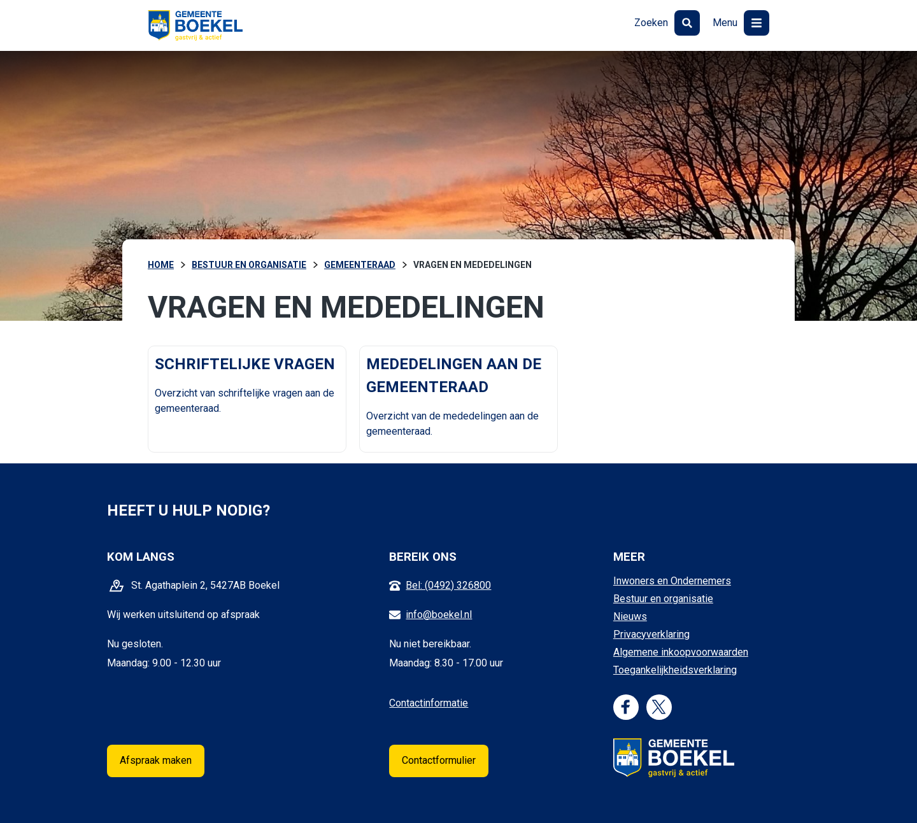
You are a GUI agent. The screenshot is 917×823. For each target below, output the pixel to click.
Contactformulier (439, 760)
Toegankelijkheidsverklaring (675, 670)
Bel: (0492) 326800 (448, 585)
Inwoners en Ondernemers (672, 581)
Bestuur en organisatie (663, 599)
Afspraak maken (156, 760)
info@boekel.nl (439, 614)
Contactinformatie (428, 703)
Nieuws (630, 616)
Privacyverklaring (651, 634)
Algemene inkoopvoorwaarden (680, 652)
